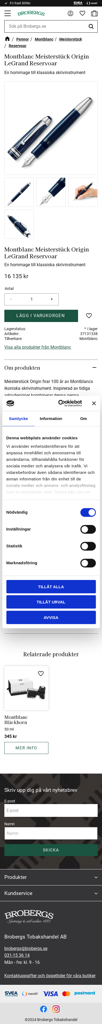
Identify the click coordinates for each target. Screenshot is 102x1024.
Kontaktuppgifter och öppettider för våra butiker (49, 975)
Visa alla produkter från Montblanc (37, 347)
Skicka (51, 850)
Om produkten (23, 367)
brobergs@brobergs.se (25, 948)
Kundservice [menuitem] (18, 893)
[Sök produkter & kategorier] (51, 26)
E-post (9, 801)
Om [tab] (83, 418)
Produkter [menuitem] (15, 877)
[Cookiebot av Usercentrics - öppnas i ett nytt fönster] (61, 403)
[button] (8, 13)
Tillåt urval (50, 602)
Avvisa (51, 617)
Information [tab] (51, 418)
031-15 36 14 (17, 955)
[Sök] (91, 26)
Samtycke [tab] (18, 418)
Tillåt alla (51, 586)
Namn (9, 824)
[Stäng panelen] (94, 403)
